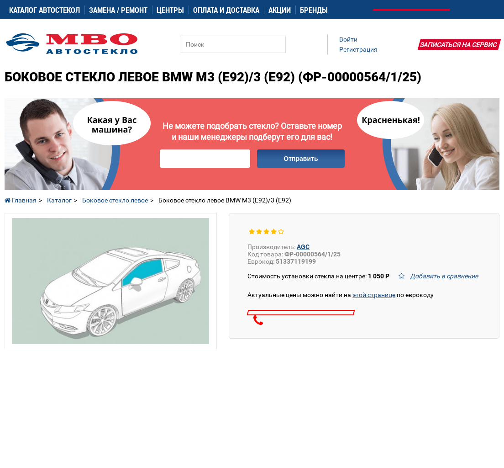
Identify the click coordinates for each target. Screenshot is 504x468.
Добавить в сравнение (444, 276)
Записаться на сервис (458, 44)
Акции (279, 9)
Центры (170, 9)
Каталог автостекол (44, 9)
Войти (348, 39)
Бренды (314, 9)
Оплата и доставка (226, 9)
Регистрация (358, 49)
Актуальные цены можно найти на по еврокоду (340, 294)
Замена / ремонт (118, 9)
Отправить (301, 158)
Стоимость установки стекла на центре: (318, 276)
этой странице (373, 294)
